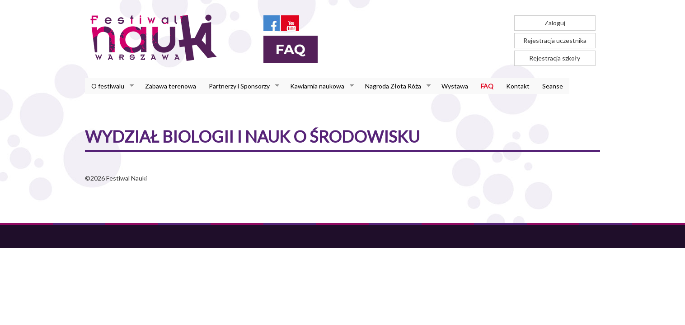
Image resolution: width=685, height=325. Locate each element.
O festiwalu (109, 86)
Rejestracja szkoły (554, 58)
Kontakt (518, 86)
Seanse (552, 86)
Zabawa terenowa (170, 86)
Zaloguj (554, 23)
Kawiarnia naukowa (319, 86)
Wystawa (454, 86)
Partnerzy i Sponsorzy (240, 86)
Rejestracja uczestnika (554, 40)
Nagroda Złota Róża (395, 86)
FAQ (487, 86)
